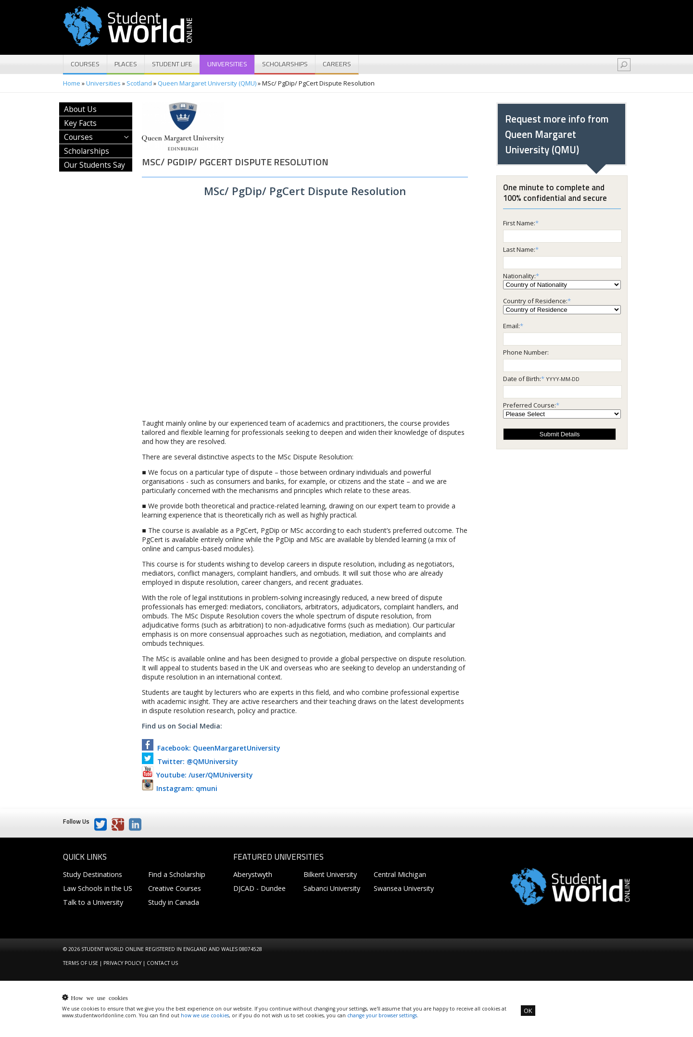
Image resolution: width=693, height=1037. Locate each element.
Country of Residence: (535, 300)
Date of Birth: (522, 378)
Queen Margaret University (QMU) (207, 83)
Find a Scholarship (176, 874)
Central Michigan (400, 874)
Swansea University (404, 888)
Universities (227, 64)
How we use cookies (99, 997)
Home (71, 83)
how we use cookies (205, 1015)
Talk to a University (93, 902)
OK (528, 1010)
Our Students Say (94, 165)
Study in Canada (173, 902)
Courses (85, 64)
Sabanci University (331, 888)
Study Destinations (92, 874)
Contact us (162, 963)
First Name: (519, 223)
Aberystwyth (252, 874)
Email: (511, 325)
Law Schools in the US (97, 888)
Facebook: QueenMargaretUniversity (211, 748)
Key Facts (80, 123)
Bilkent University (330, 874)
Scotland (139, 83)
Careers (337, 64)
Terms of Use (80, 963)
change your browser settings (382, 1015)
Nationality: (519, 276)
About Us (80, 109)
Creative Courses (174, 888)
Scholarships (285, 64)
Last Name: (519, 249)
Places (125, 64)
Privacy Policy (122, 963)
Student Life (172, 64)
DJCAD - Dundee (259, 888)
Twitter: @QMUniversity (190, 761)
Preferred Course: (529, 405)
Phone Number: (526, 352)
